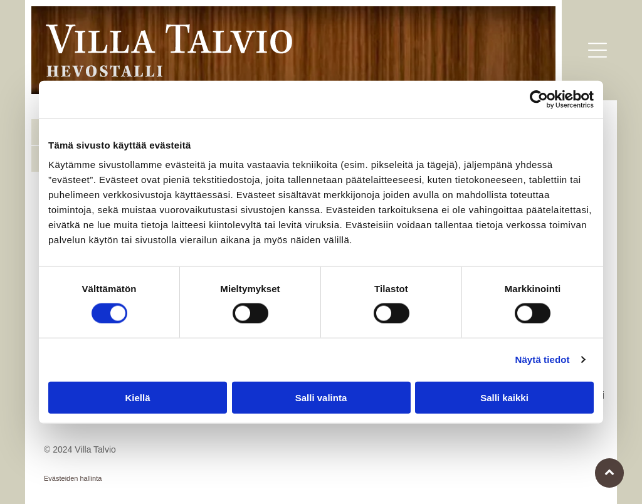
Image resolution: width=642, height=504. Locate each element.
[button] (597, 50)
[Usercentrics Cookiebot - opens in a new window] (539, 99)
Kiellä (137, 397)
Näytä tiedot (542, 359)
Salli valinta (321, 397)
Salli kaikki (504, 397)
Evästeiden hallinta (73, 478)
